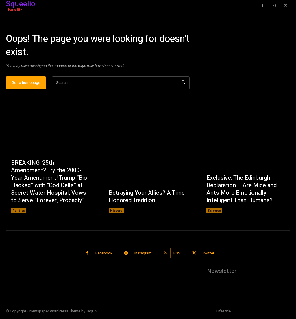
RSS (176, 253)
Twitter (208, 253)
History (116, 210)
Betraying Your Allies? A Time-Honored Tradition (148, 196)
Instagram (142, 253)
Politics (18, 210)
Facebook (103, 253)
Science (214, 210)
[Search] (183, 82)
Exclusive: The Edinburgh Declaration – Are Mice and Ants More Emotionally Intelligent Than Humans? (241, 189)
